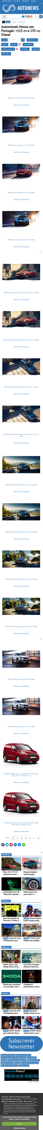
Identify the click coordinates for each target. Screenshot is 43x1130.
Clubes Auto (24, 1065)
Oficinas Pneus (33, 1060)
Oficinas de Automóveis (17, 1060)
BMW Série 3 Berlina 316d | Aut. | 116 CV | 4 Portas (21, 485)
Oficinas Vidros (7, 1063)
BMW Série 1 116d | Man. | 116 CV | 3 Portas (21, 193)
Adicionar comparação (21, 105)
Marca (4, 44)
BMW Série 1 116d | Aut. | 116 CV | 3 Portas (21, 98)
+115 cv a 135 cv (8, 49)
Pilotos (17, 1063)
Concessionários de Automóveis (13, 1057)
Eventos (5, 993)
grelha (8, 22)
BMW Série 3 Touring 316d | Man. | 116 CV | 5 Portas (21, 626)
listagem (13, 22)
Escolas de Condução (30, 1063)
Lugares (36, 49)
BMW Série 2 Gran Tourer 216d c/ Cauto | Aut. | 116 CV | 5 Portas (21, 435)
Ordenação (6, 54)
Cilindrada (24, 49)
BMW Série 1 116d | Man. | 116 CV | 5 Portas (21, 240)
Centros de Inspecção (9, 1065)
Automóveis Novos (23, 1055)
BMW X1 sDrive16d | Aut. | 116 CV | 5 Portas (21, 679)
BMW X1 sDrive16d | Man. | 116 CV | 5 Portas (21, 727)
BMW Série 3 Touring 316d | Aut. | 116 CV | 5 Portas (21, 579)
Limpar (4, 40)
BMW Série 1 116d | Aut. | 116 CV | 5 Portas (21, 145)
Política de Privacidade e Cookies (19, 1097)
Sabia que (6, 947)
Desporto (6, 901)
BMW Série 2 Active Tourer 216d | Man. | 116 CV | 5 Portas (21, 340)
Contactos (5, 1097)
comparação (21, 22)
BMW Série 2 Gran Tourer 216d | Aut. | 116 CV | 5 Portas (21, 387)
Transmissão (28, 44)
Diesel (13, 44)
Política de (19, 1128)
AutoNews (6, 854)
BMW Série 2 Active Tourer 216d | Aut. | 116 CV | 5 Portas (21, 293)
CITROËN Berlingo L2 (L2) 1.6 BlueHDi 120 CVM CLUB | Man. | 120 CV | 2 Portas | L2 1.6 (21, 824)
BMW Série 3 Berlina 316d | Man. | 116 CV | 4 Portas (21, 532)
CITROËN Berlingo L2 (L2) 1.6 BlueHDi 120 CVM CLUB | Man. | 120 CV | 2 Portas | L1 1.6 (21, 775)
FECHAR (19, 1124)
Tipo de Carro (32, 40)
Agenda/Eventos (7, 1055)
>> (38, 838)
